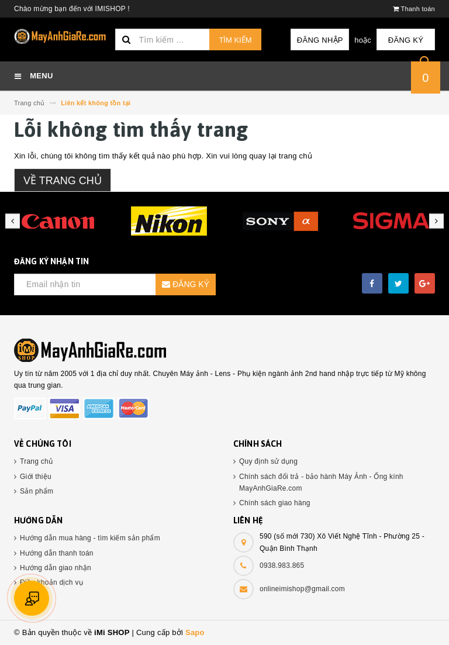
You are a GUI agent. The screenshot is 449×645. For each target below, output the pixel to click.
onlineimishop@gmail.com (302, 589)
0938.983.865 (282, 565)
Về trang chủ (62, 181)
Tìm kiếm (235, 40)
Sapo (195, 632)
